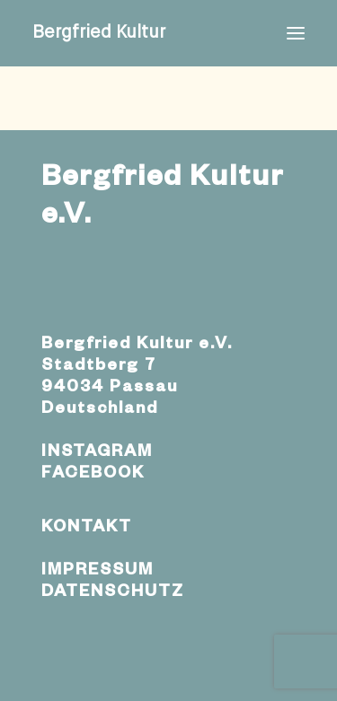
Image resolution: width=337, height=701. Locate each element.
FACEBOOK (93, 475)
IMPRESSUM (97, 572)
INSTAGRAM (97, 453)
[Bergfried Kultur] (98, 33)
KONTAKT (86, 529)
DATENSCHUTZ (112, 593)
